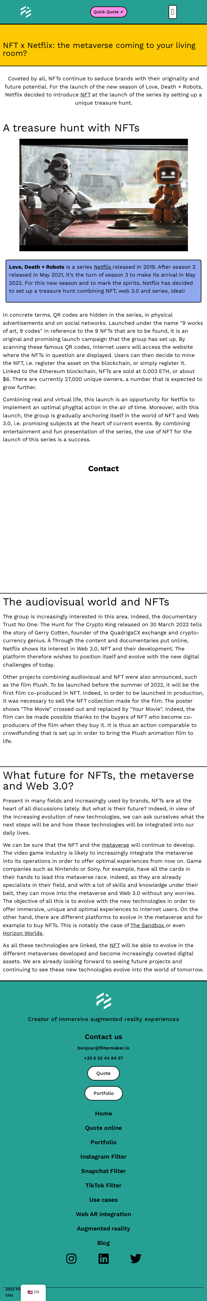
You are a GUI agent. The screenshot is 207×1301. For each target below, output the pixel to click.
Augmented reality (103, 1228)
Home (103, 1113)
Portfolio (103, 1142)
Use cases (103, 1199)
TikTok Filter (103, 1185)
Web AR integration (103, 1214)
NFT (115, 945)
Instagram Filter (103, 1156)
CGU (9, 1295)
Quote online (103, 1127)
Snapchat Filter (103, 1170)
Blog (103, 1242)
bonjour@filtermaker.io (103, 1048)
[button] (173, 12)
